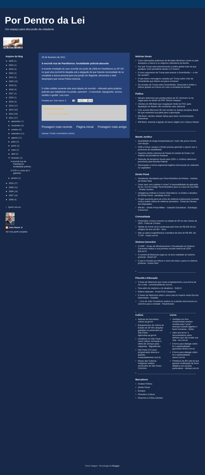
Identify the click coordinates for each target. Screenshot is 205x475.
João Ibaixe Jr (16, 227)
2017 (11, 93)
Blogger (115, 466)
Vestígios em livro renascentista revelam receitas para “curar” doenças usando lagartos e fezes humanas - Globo (184, 324)
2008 (11, 191)
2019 (11, 85)
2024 (11, 65)
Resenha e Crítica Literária (150, 398)
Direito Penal (144, 387)
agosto (14, 137)
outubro (15, 129)
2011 (11, 118)
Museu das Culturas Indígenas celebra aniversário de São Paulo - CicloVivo (150, 365)
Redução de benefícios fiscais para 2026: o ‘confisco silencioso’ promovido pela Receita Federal (167, 160)
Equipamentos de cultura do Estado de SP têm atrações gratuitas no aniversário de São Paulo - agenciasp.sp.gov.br (151, 330)
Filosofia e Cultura (146, 394)
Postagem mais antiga (112, 126)
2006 (11, 199)
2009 (11, 187)
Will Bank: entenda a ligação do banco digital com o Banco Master (168, 122)
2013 (11, 109)
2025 (11, 61)
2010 (11, 183)
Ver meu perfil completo (17, 232)
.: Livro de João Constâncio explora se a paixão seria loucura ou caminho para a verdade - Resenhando (167, 302)
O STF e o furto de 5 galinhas (20, 171)
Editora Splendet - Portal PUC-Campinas (157, 291)
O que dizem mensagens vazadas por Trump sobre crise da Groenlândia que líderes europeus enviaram (165, 79)
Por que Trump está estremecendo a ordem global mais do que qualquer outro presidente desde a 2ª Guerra (167, 67)
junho (14, 146)
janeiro (14, 178)
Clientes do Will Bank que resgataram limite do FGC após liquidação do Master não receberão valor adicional (164, 105)
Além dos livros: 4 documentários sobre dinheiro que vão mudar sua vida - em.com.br (185, 336)
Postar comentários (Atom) (62, 133)
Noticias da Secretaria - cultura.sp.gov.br (149, 320)
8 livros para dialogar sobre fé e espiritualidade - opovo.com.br (184, 354)
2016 (11, 97)
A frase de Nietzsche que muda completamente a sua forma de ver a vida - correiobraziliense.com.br (167, 283)
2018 (11, 89)
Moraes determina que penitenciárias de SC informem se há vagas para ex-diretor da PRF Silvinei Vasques (165, 99)
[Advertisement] (102, 437)
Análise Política (145, 384)
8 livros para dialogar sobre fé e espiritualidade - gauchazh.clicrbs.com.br (184, 346)
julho (13, 141)
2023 (11, 69)
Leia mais (64, 95)
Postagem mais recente (57, 126)
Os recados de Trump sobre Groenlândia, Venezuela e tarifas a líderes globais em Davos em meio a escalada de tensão (167, 85)
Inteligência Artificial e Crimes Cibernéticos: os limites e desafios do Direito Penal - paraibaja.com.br (167, 194)
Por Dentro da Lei (45, 20)
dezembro (16, 121)
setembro (16, 133)
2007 (11, 195)
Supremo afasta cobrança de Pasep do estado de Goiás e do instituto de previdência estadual (166, 154)
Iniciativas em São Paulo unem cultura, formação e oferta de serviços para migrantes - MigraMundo (149, 342)
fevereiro (15, 158)
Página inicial (85, 126)
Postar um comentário (58, 113)
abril (13, 154)
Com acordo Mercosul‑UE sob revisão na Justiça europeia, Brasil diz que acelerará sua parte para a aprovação (168, 111)
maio (13, 150)
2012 (11, 114)
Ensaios (141, 391)
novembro (16, 125)
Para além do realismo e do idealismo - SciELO (160, 288)
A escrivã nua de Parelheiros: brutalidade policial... (21, 164)
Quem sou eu (14, 207)
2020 (11, 81)
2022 (11, 73)
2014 (11, 105)
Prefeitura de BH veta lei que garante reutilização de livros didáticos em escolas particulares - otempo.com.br (185, 365)
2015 (11, 101)
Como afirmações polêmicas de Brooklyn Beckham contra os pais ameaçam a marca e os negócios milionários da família (168, 61)
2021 (11, 77)
